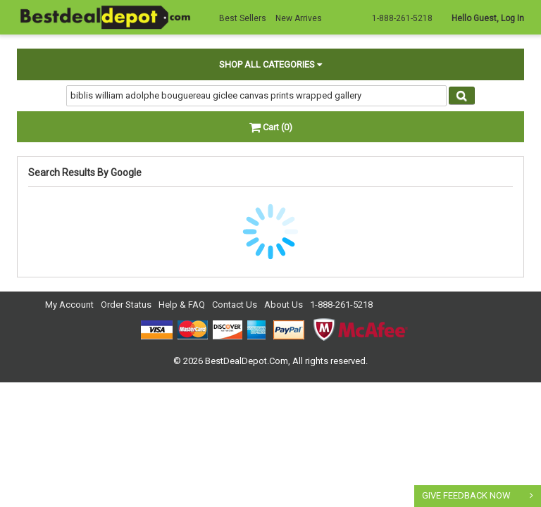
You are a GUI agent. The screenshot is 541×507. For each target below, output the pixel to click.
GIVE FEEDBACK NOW (466, 495)
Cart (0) (270, 127)
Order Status (126, 304)
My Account (69, 304)
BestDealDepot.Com (246, 361)
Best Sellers (242, 18)
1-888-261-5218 (341, 304)
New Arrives (298, 18)
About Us (283, 304)
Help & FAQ (181, 304)
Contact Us (234, 304)
